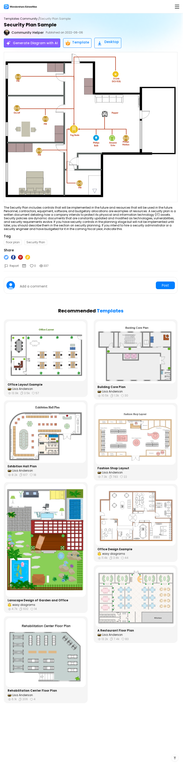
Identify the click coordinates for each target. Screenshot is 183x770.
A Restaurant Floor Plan (115, 630)
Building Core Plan (111, 387)
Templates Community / (22, 18)
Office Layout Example (25, 384)
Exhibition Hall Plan (22, 466)
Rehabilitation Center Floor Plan (32, 690)
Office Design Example (114, 549)
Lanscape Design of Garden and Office (38, 600)
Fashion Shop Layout (113, 468)
